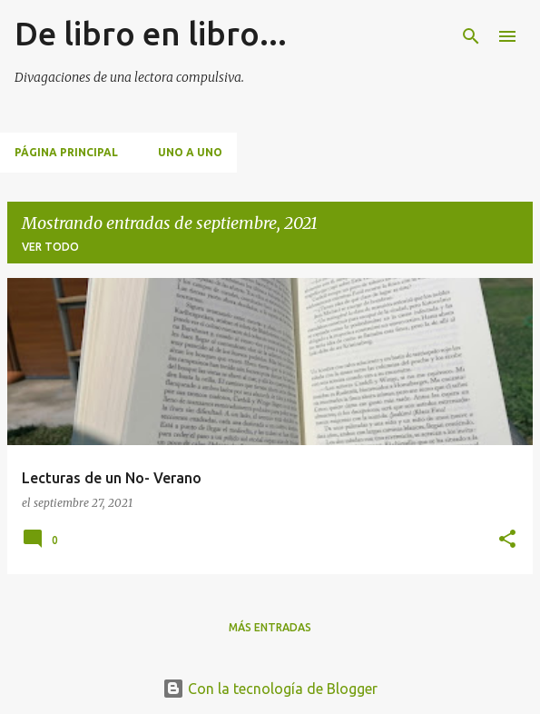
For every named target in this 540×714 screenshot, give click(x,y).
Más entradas (270, 627)
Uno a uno (190, 152)
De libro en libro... (151, 33)
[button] (507, 540)
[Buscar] (471, 36)
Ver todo (50, 247)
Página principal (66, 152)
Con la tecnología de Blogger (270, 688)
